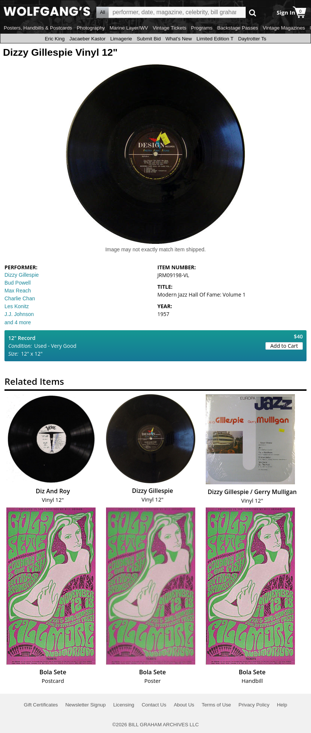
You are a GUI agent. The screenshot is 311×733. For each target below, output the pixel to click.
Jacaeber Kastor (87, 39)
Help (282, 705)
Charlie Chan (19, 298)
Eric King (55, 39)
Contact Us (153, 705)
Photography (91, 28)
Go (252, 12)
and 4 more (17, 322)
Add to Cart (284, 345)
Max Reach (17, 291)
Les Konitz (16, 306)
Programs (202, 28)
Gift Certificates (41, 705)
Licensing (123, 705)
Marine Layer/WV (128, 28)
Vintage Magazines (284, 28)
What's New (178, 39)
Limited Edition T (214, 39)
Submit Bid (149, 39)
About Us (184, 705)
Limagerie (121, 39)
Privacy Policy (254, 705)
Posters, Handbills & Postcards (38, 28)
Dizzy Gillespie (21, 275)
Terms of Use (216, 705)
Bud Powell (17, 283)
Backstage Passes (237, 28)
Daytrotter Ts (252, 39)
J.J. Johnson (19, 314)
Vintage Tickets (169, 28)
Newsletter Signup (85, 705)
